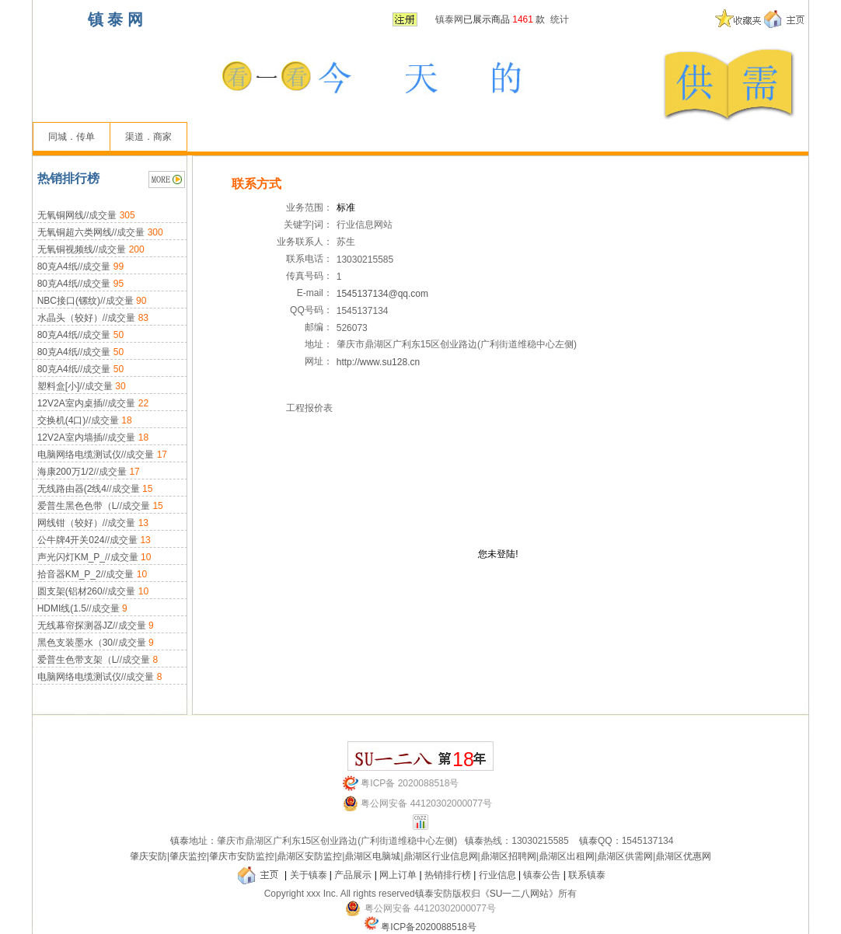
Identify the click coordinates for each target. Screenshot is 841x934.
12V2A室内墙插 (70, 437)
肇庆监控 (188, 856)
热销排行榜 (447, 875)
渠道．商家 (148, 136)
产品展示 (353, 875)
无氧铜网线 (60, 215)
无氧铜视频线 (65, 249)
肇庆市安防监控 (241, 856)
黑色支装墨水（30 (75, 642)
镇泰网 (449, 19)
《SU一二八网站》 (519, 893)
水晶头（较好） (70, 317)
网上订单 (398, 875)
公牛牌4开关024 (71, 540)
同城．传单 (71, 136)
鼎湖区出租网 (567, 856)
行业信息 (497, 875)
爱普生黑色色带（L (77, 505)
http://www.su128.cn (378, 362)
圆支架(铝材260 (70, 591)
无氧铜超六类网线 (74, 232)
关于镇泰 (308, 875)
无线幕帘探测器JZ (75, 625)
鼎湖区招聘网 (508, 856)
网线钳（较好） (70, 523)
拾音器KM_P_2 (69, 574)
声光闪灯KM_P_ (71, 557)
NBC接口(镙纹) (68, 300)
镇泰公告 (541, 875)
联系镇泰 (586, 875)
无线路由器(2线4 (71, 488)
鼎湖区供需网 (625, 856)
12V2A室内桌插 (70, 403)
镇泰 (179, 840)
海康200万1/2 (65, 471)
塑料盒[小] (58, 386)
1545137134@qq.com (382, 293)
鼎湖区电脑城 (372, 856)
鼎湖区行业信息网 (440, 856)
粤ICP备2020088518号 (428, 927)
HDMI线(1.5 (61, 608)
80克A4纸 (57, 266)
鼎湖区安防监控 (309, 856)
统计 (559, 19)
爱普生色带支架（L (77, 659)
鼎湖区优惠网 (683, 856)
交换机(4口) (61, 420)
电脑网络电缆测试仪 (79, 454)
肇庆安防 (148, 856)
